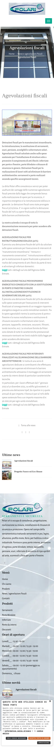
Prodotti (6, 589)
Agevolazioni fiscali (23, 460)
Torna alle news (28, 425)
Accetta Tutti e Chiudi (39, 738)
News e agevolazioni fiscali (30, 54)
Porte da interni (9, 625)
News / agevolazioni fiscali (14, 593)
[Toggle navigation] (48, 21)
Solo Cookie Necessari (16, 738)
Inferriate (6, 620)
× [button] (50, 703)
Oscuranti (6, 629)
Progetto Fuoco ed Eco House (28, 471)
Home (12, 54)
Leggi (4, 405)
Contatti (6, 598)
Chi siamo (6, 584)
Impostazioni (43, 743)
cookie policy (29, 733)
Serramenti (7, 610)
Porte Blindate (8, 615)
